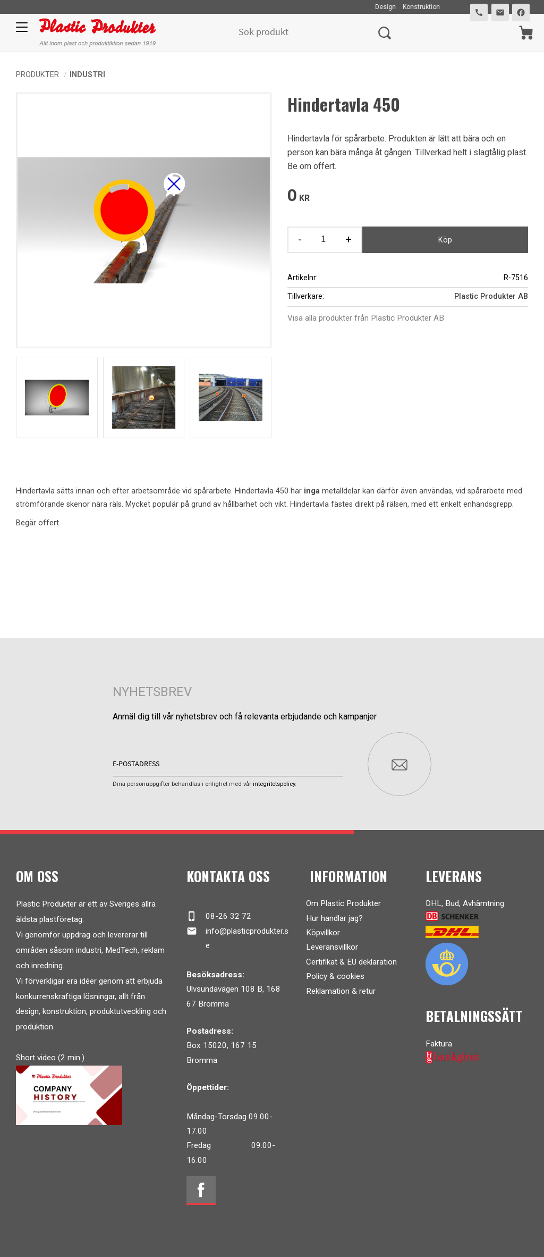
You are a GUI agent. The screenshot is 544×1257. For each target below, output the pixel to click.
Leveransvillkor (332, 947)
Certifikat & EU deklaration (351, 961)
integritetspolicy (274, 783)
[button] (20, 30)
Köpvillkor (323, 932)
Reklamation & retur (341, 990)
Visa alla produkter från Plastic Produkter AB (365, 318)
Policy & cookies (335, 976)
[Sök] (384, 33)
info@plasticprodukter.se (237, 937)
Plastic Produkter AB (491, 296)
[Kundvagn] (526, 33)
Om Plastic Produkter (343, 903)
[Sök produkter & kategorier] (308, 33)
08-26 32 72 (218, 916)
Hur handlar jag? (334, 918)
